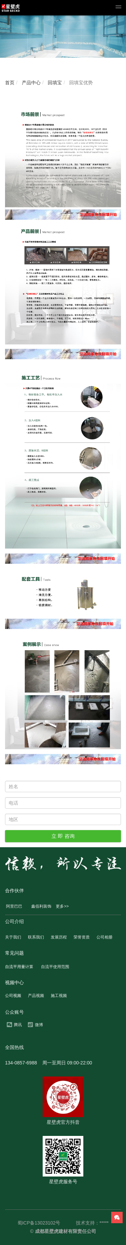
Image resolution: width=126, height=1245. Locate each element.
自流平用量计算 (19, 966)
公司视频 (13, 995)
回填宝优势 (80, 82)
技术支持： (87, 1223)
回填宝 (54, 82)
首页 (9, 82)
